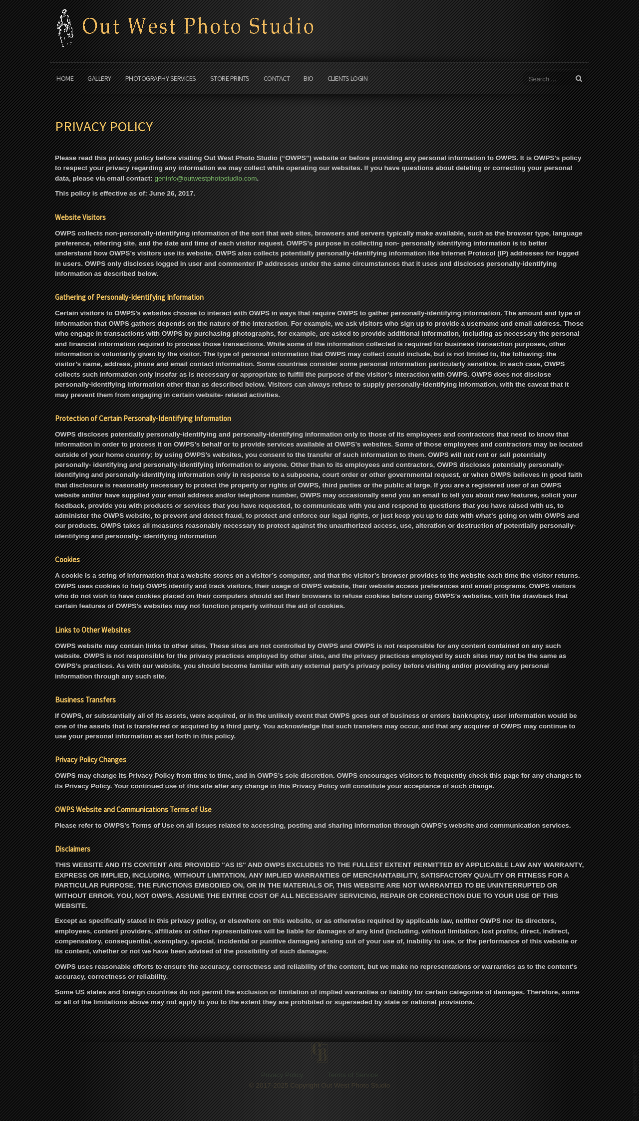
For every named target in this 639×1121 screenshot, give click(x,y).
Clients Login (347, 78)
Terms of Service (352, 1085)
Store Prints (230, 78)
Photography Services (160, 78)
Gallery (99, 78)
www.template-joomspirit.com (635, 1083)
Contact (277, 78)
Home (64, 78)
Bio (309, 78)
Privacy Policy (282, 1085)
